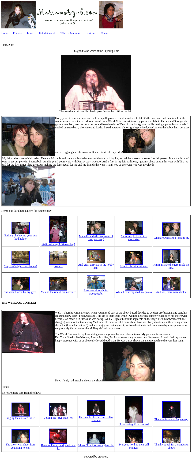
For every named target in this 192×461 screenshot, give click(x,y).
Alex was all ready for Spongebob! (96, 291)
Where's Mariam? (70, 33)
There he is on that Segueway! (171, 418)
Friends (17, 33)
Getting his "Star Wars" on (58, 416)
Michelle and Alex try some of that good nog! (96, 236)
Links (30, 33)
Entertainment (47, 33)
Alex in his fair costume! (134, 265)
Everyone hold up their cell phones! (134, 445)
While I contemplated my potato (134, 290)
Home (4, 33)
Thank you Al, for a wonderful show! (171, 445)
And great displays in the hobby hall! (96, 265)
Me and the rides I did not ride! (58, 290)
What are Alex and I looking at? (171, 236)
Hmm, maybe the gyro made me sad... (171, 265)
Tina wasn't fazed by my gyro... (20, 290)
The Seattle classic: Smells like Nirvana (96, 417)
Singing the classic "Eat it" (20, 416)
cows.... (58, 265)
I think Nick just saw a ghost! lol (96, 444)
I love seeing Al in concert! (134, 423)
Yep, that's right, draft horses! (20, 265)
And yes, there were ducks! (171, 290)
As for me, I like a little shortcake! (134, 236)
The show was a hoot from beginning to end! (20, 445)
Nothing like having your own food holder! (20, 236)
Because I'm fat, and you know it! (58, 445)
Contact (105, 33)
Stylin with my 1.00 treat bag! (58, 243)
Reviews (90, 33)
